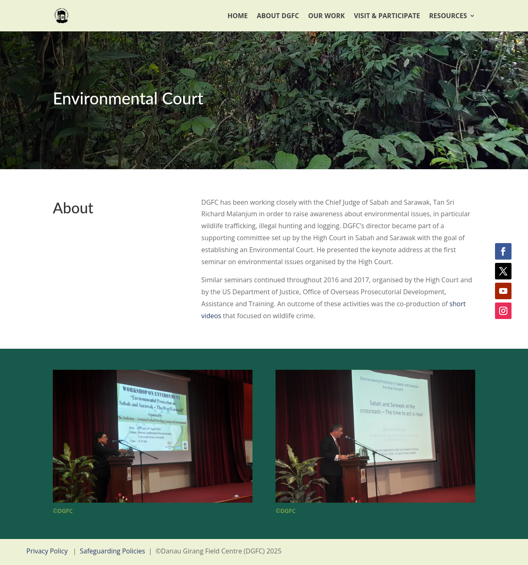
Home (237, 15)
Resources (448, 15)
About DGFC (278, 15)
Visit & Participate (387, 15)
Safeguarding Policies (112, 551)
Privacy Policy (47, 551)
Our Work (326, 15)
